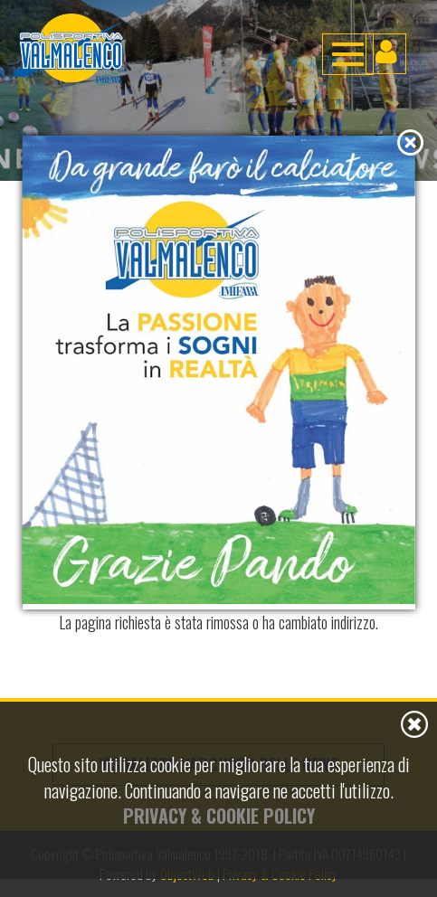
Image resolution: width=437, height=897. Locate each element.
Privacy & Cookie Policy (219, 815)
